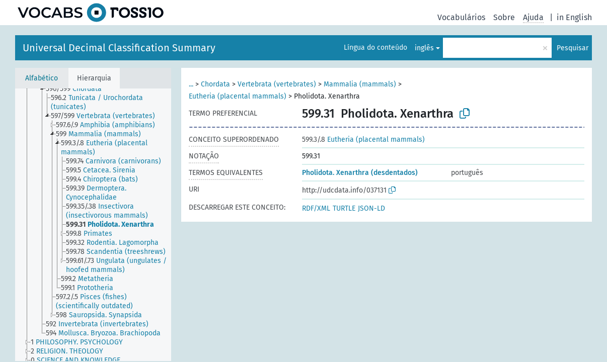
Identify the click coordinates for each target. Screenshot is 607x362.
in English (574, 17)
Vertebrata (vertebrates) (277, 84)
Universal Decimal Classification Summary (119, 48)
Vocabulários (461, 17)
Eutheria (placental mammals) (237, 96)
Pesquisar (572, 48)
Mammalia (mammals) (360, 84)
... (191, 84)
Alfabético (41, 78)
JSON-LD (371, 208)
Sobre (504, 17)
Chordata (215, 84)
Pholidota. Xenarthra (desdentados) (360, 172)
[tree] (93, 224)
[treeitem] (78, 89)
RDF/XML (316, 208)
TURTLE (344, 208)
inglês (424, 48)
